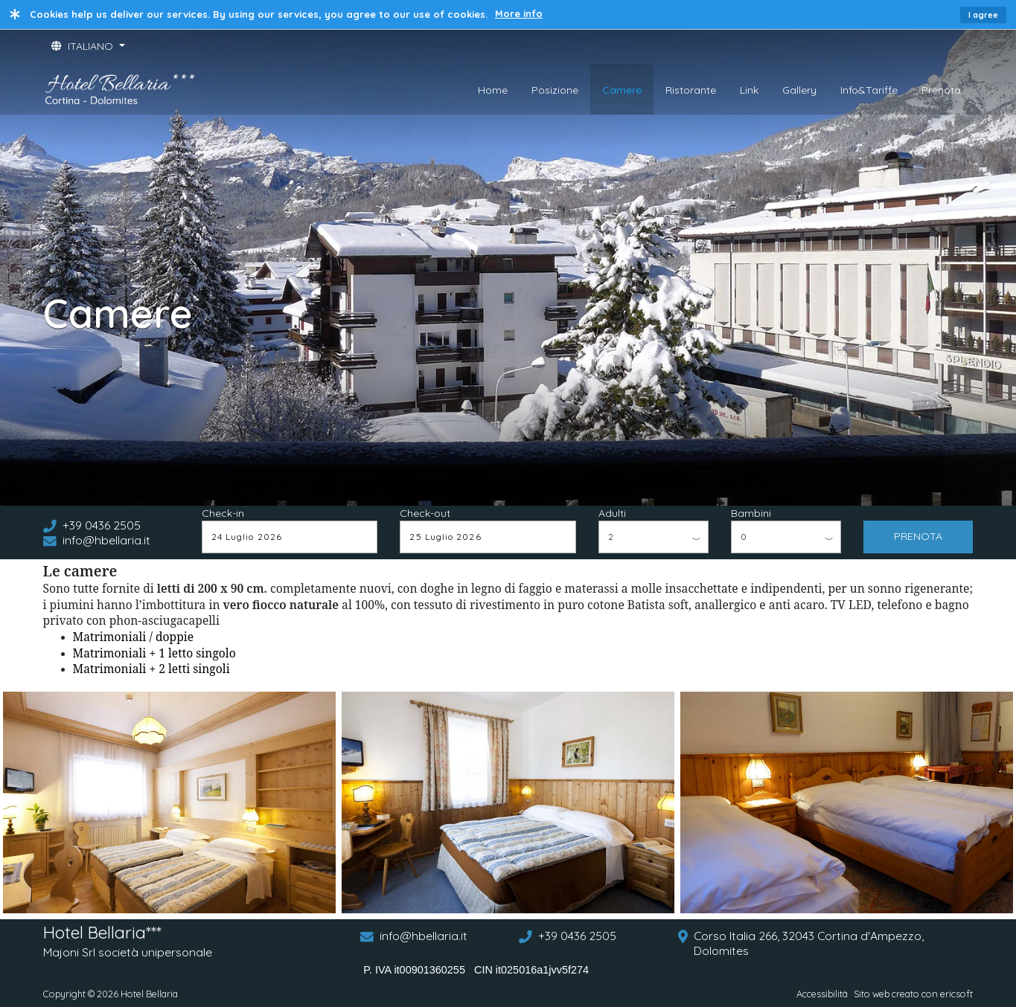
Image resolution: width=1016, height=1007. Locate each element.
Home (493, 90)
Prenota (941, 90)
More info (519, 13)
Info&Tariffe (869, 90)
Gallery (799, 90)
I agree (983, 15)
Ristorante (690, 90)
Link (749, 90)
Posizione (554, 90)
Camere (622, 90)
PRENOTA (918, 536)
